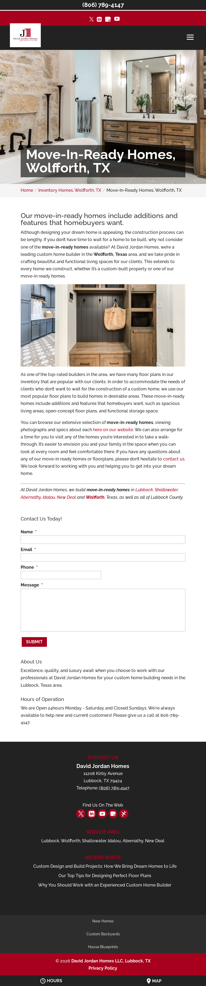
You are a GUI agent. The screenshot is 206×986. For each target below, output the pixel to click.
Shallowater (166, 489)
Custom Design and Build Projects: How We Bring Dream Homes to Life (104, 862)
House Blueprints (103, 943)
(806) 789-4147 (103, 4)
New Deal (66, 497)
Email (28, 549)
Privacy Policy (103, 964)
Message (32, 585)
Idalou (49, 497)
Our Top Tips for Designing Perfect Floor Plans (104, 872)
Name (29, 531)
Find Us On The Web (103, 801)
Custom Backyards (103, 930)
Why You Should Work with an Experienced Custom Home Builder (104, 881)
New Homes (103, 917)
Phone (29, 567)
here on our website (113, 429)
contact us (174, 458)
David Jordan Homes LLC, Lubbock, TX (110, 957)
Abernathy (31, 497)
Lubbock (144, 489)
